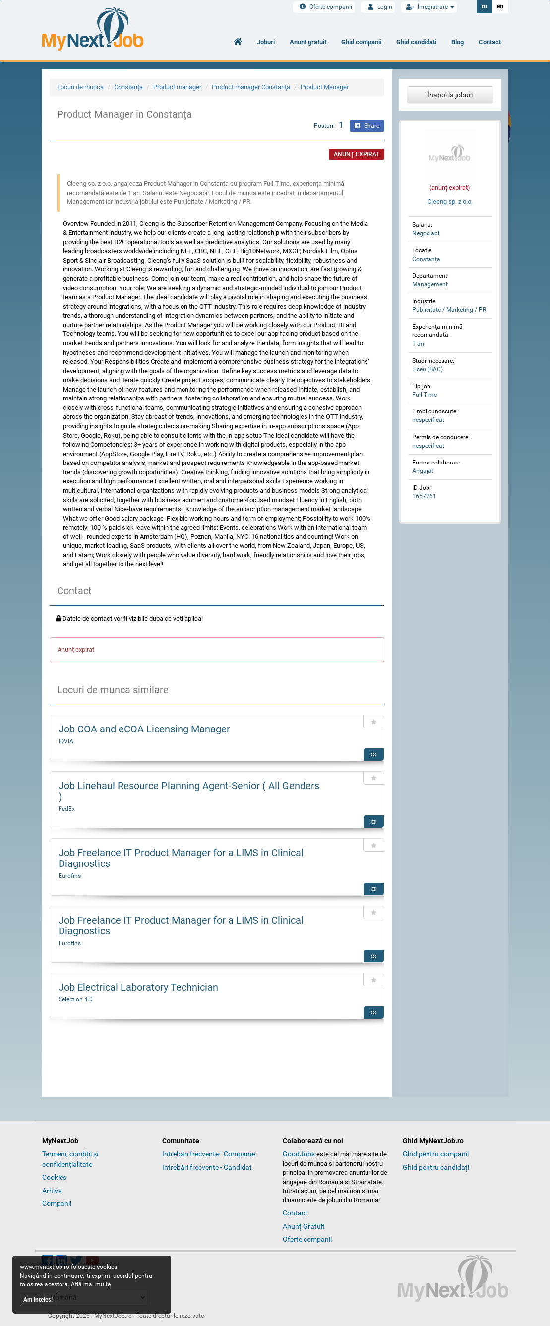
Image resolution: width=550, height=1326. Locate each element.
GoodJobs (299, 1154)
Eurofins (70, 875)
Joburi (266, 42)
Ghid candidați (416, 42)
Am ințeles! (38, 1299)
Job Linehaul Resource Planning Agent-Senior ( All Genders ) (189, 791)
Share (367, 125)
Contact (490, 42)
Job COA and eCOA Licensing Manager (144, 729)
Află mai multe (91, 1284)
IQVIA (66, 741)
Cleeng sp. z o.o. (450, 201)
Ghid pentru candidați (436, 1167)
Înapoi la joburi (450, 95)
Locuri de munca (80, 87)
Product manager (177, 87)
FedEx (67, 808)
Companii (56, 1203)
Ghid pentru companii (436, 1154)
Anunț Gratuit (304, 1226)
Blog (457, 42)
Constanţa (128, 87)
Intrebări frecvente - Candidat (207, 1167)
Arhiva (52, 1190)
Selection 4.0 (76, 999)
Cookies (54, 1177)
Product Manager (325, 87)
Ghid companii (361, 42)
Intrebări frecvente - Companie (208, 1154)
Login (378, 6)
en (500, 6)
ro (484, 6)
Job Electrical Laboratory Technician (138, 987)
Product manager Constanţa (251, 87)
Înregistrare (429, 6)
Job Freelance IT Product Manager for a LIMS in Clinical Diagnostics (181, 858)
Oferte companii (324, 6)
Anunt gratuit (308, 42)
